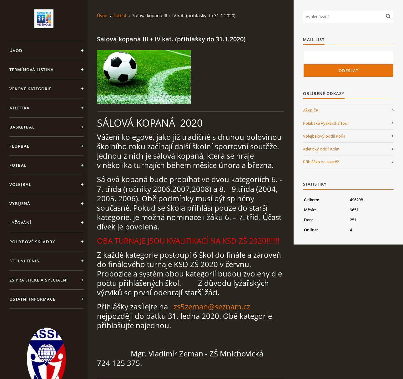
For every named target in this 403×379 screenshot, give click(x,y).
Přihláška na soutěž (321, 162)
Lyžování (20, 222)
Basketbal (22, 127)
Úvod (16, 50)
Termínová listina (31, 69)
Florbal (19, 146)
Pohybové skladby (32, 242)
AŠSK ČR (310, 110)
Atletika (19, 108)
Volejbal (20, 184)
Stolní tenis (24, 261)
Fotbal (18, 165)
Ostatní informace (32, 299)
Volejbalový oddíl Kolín (324, 136)
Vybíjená (19, 203)
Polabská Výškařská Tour (326, 123)
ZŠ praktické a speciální (38, 280)
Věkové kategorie (30, 89)
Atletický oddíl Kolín (321, 149)
